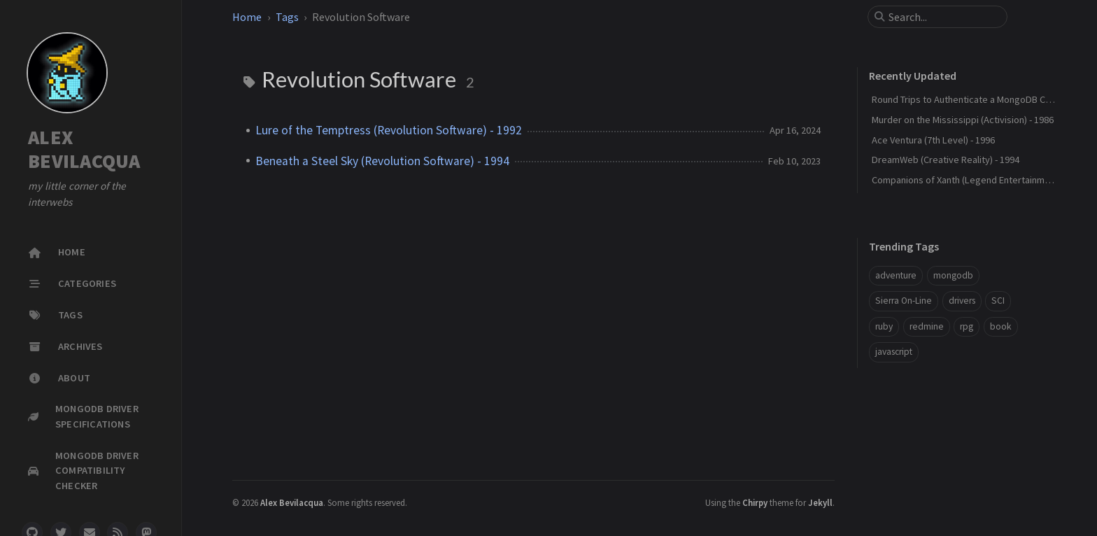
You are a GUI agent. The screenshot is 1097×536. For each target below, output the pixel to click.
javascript (893, 352)
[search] (943, 16)
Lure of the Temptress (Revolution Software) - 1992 (388, 130)
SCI (998, 300)
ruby (884, 326)
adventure (895, 275)
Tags (287, 17)
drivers (962, 300)
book (1001, 326)
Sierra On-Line (903, 300)
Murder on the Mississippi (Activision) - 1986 (963, 119)
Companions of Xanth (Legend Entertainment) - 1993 (980, 180)
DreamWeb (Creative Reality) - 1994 (945, 159)
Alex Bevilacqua (291, 502)
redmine (927, 326)
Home (247, 17)
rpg (966, 326)
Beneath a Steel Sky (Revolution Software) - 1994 (382, 161)
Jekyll (820, 502)
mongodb (953, 275)
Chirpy (754, 502)
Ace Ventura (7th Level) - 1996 (933, 140)
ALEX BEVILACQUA (84, 149)
